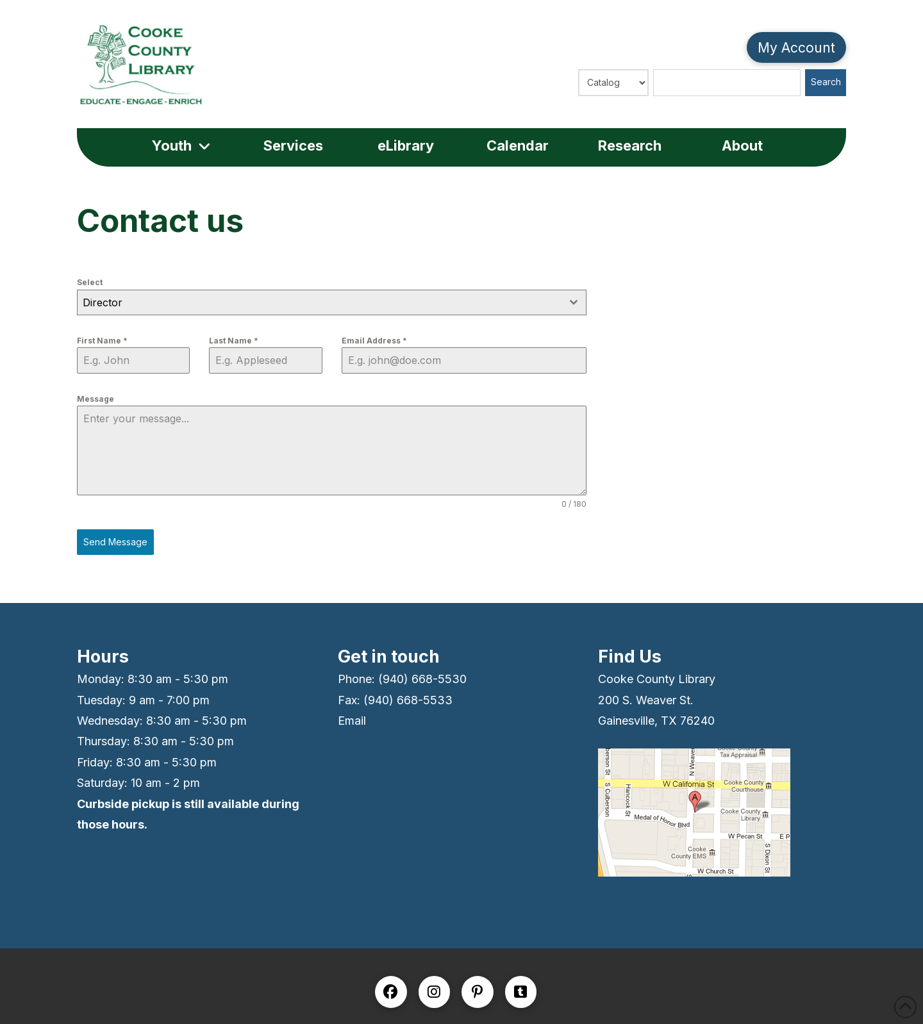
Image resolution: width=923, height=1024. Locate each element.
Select (90, 282)
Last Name (233, 340)
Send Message (115, 541)
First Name (102, 340)
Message (95, 399)
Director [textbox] (102, 302)
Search (826, 81)
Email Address (374, 340)
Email (352, 720)
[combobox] (331, 302)
